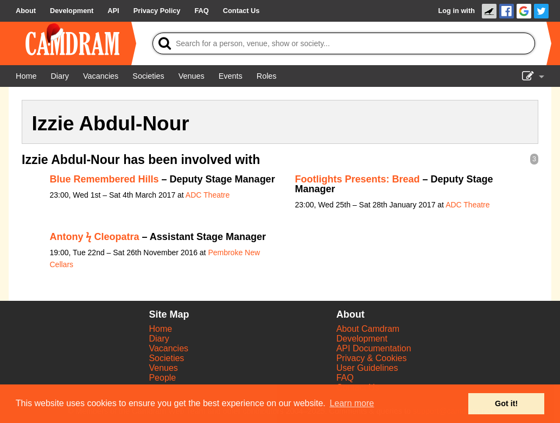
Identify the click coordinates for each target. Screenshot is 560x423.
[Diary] (59, 76)
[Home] (26, 76)
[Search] (343, 43)
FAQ (345, 377)
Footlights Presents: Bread (357, 179)
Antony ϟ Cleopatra (94, 236)
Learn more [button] (351, 403)
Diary (159, 338)
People (162, 377)
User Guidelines (367, 368)
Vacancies (168, 348)
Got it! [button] (506, 403)
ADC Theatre (208, 195)
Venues (163, 368)
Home (160, 328)
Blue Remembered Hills (104, 179)
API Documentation (373, 348)
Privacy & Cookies (371, 358)
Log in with (456, 11)
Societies (166, 358)
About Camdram (368, 328)
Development (361, 338)
